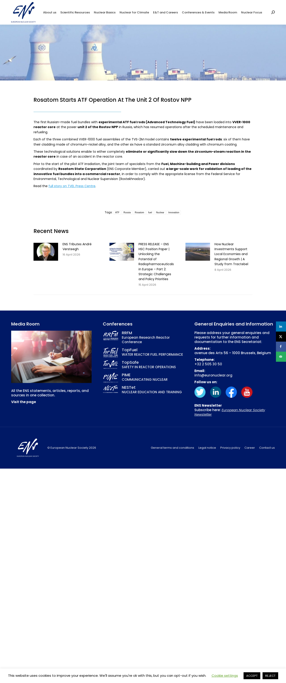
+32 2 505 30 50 (208, 364)
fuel (150, 212)
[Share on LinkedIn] (281, 326)
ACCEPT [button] (252, 676)
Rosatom (139, 212)
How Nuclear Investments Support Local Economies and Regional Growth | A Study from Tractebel (231, 254)
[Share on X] (281, 337)
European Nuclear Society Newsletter (229, 412)
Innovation (173, 212)
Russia (127, 212)
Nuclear (160, 212)
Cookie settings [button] (225, 675)
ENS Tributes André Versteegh (77, 246)
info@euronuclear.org (213, 375)
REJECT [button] (270, 676)
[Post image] (46, 252)
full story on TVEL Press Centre (71, 186)
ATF (117, 212)
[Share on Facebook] (281, 347)
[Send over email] (281, 357)
